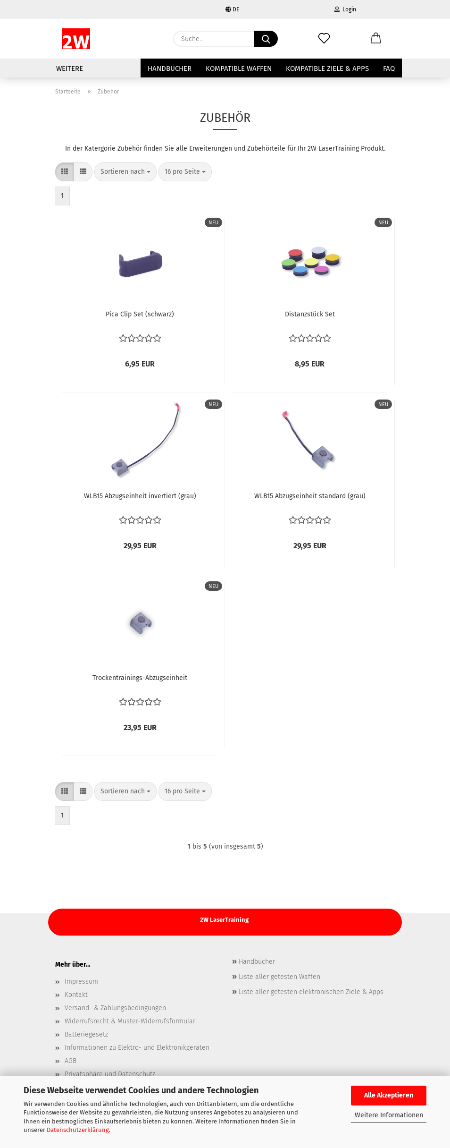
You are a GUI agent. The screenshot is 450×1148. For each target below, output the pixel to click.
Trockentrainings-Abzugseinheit (139, 678)
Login (345, 9)
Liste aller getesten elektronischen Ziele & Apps (310, 992)
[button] (376, 39)
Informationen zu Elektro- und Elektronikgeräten (137, 1048)
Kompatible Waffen (239, 68)
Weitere (69, 68)
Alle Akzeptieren (388, 1095)
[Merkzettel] (324, 39)
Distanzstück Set (310, 314)
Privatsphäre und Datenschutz (110, 1074)
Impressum (81, 982)
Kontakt (76, 995)
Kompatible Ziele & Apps (327, 68)
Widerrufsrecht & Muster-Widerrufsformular (130, 1021)
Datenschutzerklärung (78, 1129)
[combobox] (125, 171)
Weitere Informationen (389, 1115)
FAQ (389, 68)
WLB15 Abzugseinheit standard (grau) (310, 496)
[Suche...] (266, 39)
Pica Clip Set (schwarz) (140, 314)
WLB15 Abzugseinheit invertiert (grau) (140, 496)
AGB (70, 1061)
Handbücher (170, 68)
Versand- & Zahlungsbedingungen (115, 1008)
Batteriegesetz (86, 1034)
